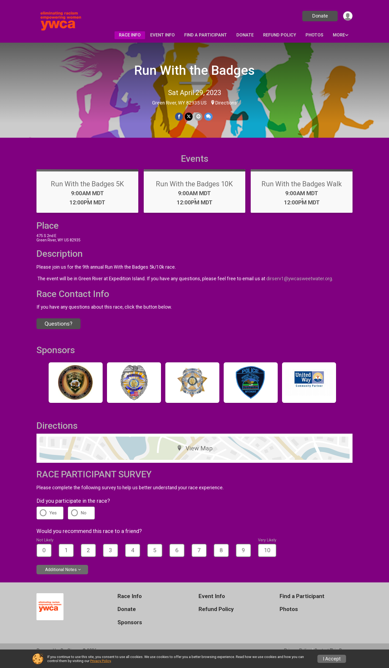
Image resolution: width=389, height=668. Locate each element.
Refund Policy (279, 35)
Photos (314, 35)
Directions (226, 103)
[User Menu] (348, 16)
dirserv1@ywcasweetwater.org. (300, 286)
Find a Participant (205, 35)
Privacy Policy (100, 661)
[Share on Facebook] (179, 117)
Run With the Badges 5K (87, 191)
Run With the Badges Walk (301, 191)
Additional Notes (61, 576)
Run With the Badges (194, 70)
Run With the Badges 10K (194, 191)
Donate (319, 16)
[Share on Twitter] (189, 117)
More (339, 35)
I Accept (332, 659)
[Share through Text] (208, 117)
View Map (195, 455)
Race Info (130, 35)
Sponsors (130, 630)
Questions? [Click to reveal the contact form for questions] (58, 331)
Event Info (162, 35)
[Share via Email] (198, 117)
